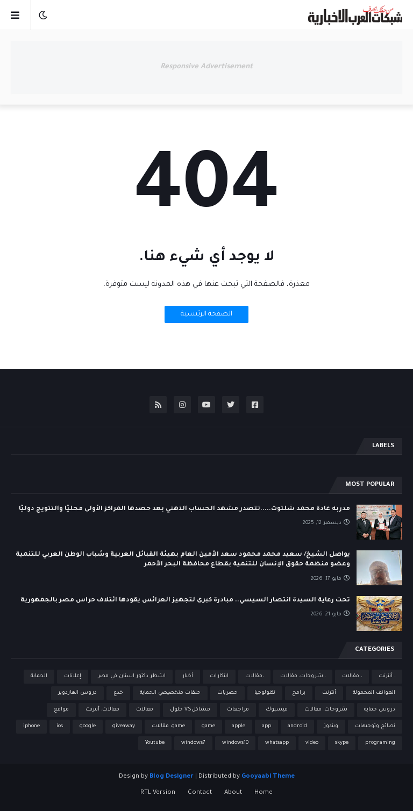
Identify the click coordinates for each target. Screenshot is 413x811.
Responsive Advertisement (206, 67)
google (88, 726)
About (233, 793)
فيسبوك (277, 710)
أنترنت (329, 693)
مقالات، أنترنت (102, 710)
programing (380, 743)
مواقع (61, 710)
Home (263, 793)
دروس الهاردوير (77, 693)
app (266, 726)
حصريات (227, 693)
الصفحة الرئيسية (206, 314)
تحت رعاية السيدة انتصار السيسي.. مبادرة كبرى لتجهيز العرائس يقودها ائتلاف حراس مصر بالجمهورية (185, 600)
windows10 (235, 743)
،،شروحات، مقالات (302, 676)
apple (238, 726)
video (311, 743)
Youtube (155, 743)
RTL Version (157, 793)
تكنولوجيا (264, 693)
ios (59, 726)
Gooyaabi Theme (268, 776)
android (297, 726)
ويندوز (331, 726)
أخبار (187, 676)
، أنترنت (387, 676)
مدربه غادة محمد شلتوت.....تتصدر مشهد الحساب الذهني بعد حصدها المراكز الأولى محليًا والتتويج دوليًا (184, 509)
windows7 (193, 743)
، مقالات (352, 676)
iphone (31, 726)
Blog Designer (171, 776)
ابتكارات (219, 676)
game (208, 726)
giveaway (123, 726)
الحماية (39, 676)
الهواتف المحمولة (374, 693)
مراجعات (238, 710)
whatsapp (277, 743)
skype (341, 743)
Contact (200, 793)
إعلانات (72, 676)
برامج (298, 693)
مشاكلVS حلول (190, 710)
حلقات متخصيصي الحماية (170, 693)
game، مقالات (168, 726)
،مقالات (254, 676)
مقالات (144, 710)
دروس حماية (379, 710)
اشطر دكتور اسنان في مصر (132, 676)
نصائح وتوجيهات (375, 726)
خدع (118, 693)
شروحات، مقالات (325, 710)
